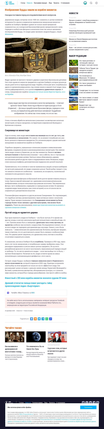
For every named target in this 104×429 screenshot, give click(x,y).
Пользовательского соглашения (51, 419)
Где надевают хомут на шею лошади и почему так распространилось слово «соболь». (57, 359)
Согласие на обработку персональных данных (82, 421)
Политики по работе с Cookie (22, 421)
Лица (50, 3)
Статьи (23, 3)
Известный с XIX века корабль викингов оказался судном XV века (35, 278)
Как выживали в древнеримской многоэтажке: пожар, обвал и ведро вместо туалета (14, 349)
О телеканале (65, 3)
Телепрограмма (37, 403)
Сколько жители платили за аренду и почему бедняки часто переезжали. (14, 357)
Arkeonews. (9, 34)
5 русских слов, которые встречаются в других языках (57, 351)
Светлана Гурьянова (54, 345)
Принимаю (88, 407)
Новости (29, 3)
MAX (33, 293)
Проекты (56, 3)
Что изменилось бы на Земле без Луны (35, 348)
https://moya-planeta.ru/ (26, 414)
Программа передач (40, 3)
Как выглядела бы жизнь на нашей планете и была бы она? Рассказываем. (35, 355)
